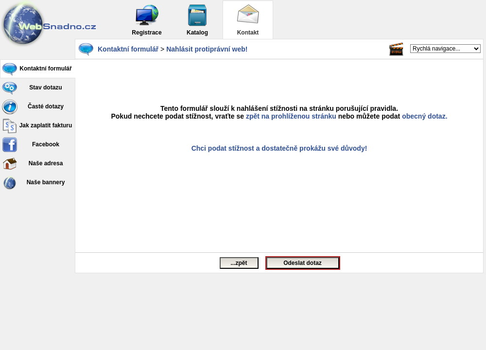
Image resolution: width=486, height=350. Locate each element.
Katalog (197, 19)
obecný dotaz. (424, 116)
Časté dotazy (33, 107)
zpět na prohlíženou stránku (291, 116)
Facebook (30, 145)
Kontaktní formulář (37, 69)
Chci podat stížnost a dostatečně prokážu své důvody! (279, 148)
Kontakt (248, 19)
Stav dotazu (32, 88)
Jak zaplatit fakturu (37, 126)
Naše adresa (32, 164)
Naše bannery (33, 183)
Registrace (146, 19)
